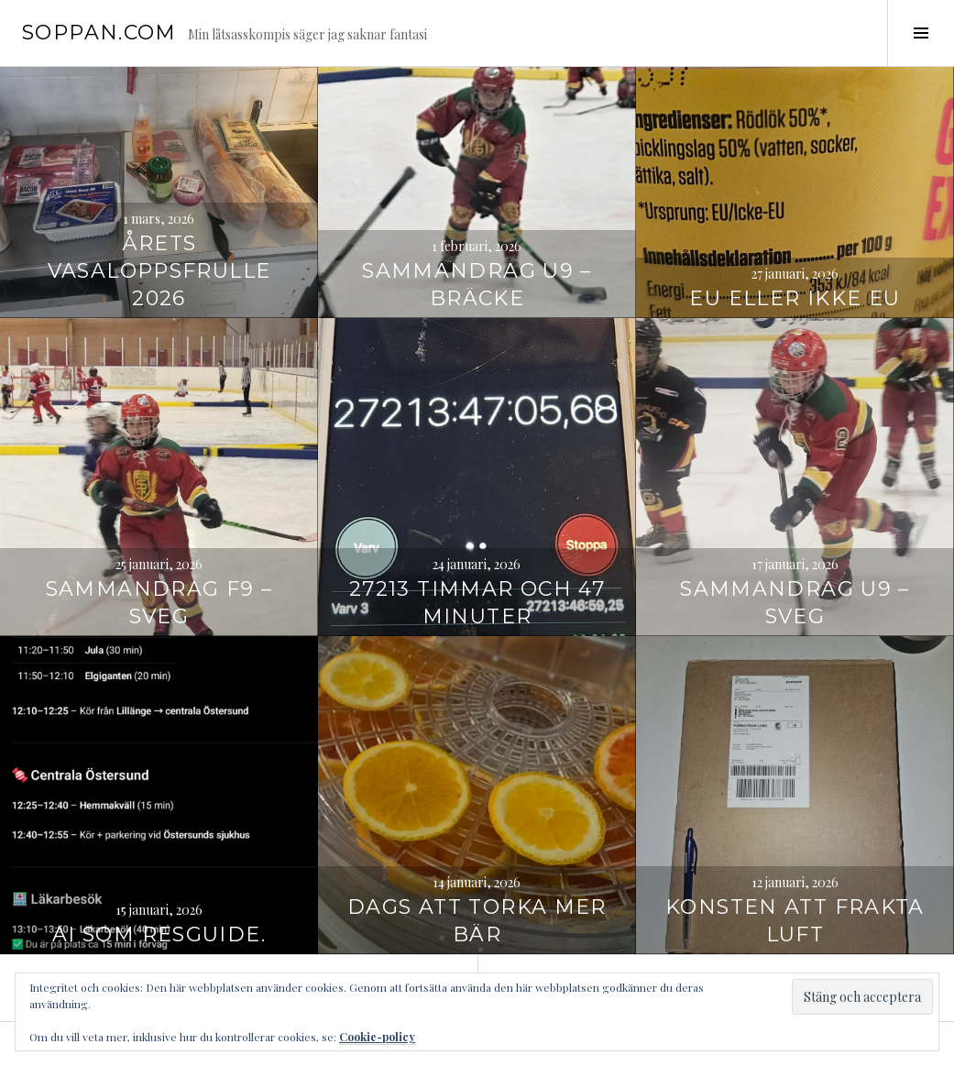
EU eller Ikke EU (794, 298)
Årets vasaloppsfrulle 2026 (159, 271)
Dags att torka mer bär (477, 921)
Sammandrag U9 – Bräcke (477, 284)
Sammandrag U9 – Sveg (795, 603)
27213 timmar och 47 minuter (477, 603)
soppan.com (99, 32)
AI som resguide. (159, 934)
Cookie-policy (377, 1036)
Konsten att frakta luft (795, 921)
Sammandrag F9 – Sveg (159, 603)
